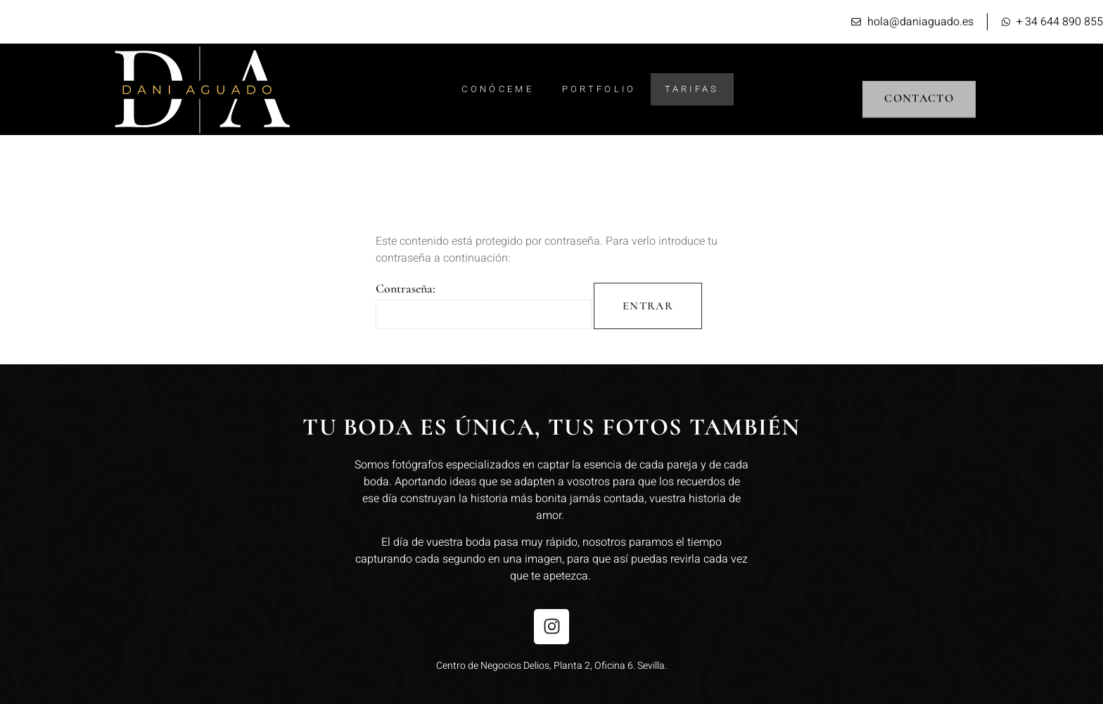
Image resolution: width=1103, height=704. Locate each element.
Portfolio (599, 89)
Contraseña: (484, 305)
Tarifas (692, 89)
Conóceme (497, 89)
